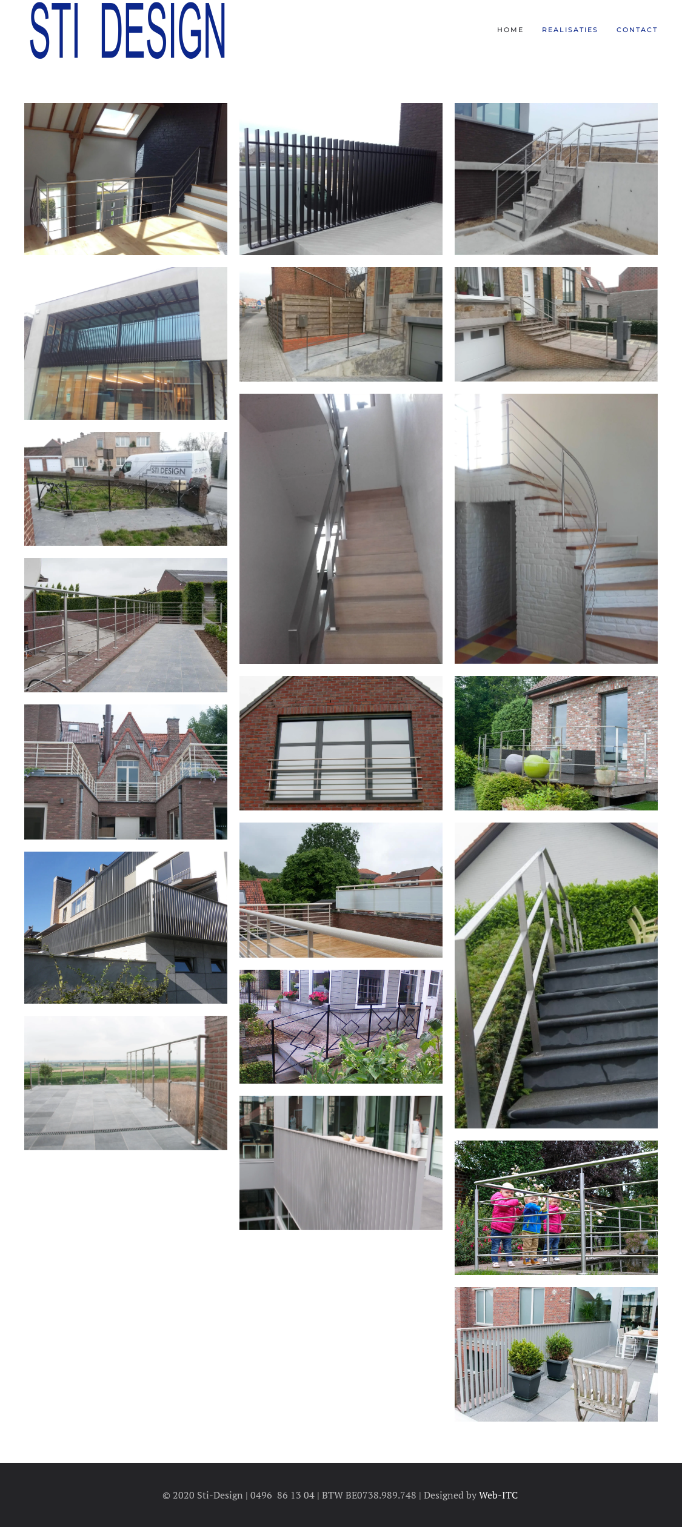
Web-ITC (499, 1495)
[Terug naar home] (126, 30)
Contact (637, 29)
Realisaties (570, 29)
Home (510, 29)
